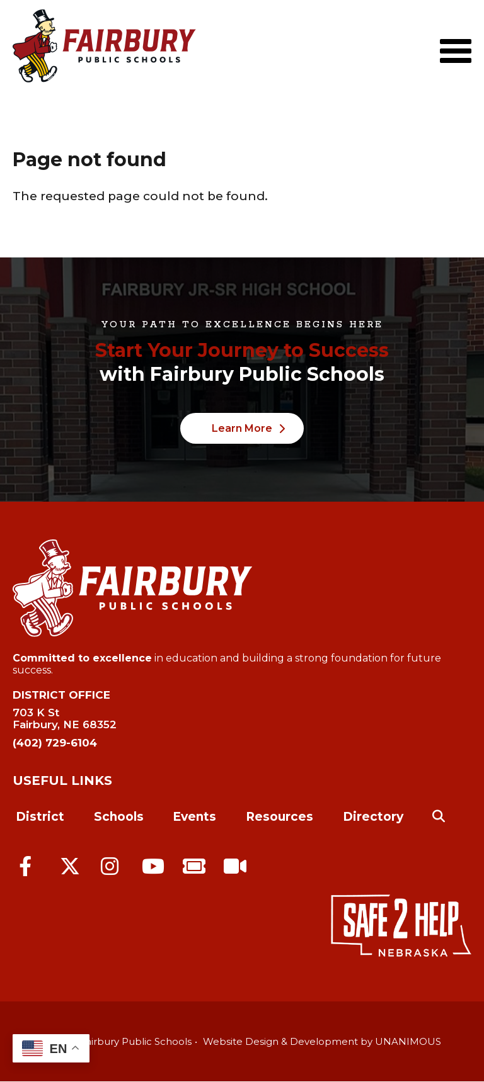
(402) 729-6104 (55, 742)
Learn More (242, 428)
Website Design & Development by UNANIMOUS (322, 1041)
